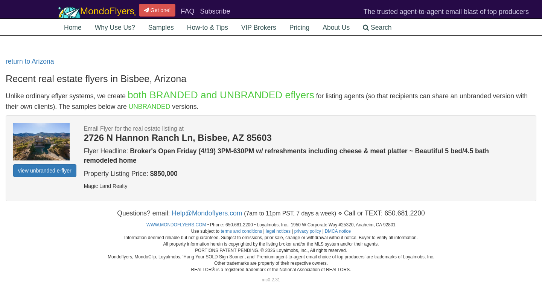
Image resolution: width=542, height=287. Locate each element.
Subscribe (215, 11)
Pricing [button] (299, 27)
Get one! (157, 10)
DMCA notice (338, 231)
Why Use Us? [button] (115, 27)
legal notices (278, 231)
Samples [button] (161, 27)
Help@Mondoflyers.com (207, 213)
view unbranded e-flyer (45, 171)
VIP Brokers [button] (258, 27)
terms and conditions (241, 231)
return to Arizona (30, 61)
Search (377, 27)
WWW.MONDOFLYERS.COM (176, 224)
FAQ (188, 11)
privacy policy (307, 231)
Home (73, 27)
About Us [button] (336, 27)
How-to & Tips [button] (207, 27)
